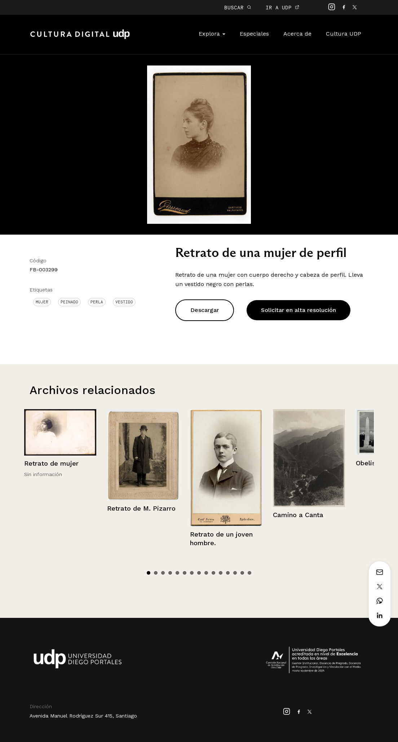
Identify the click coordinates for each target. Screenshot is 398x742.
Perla (96, 301)
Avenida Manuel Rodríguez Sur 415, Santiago (83, 716)
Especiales (254, 33)
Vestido (124, 301)
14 (242, 573)
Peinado (69, 301)
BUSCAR (237, 7)
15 (249, 573)
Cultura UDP (343, 33)
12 (228, 573)
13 (235, 573)
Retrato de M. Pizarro (141, 508)
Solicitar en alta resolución (298, 310)
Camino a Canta (298, 515)
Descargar (204, 310)
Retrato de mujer (51, 463)
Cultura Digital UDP (80, 38)
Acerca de (297, 33)
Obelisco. (370, 463)
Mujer (42, 301)
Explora (212, 33)
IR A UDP (282, 7)
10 (213, 573)
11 (220, 573)
